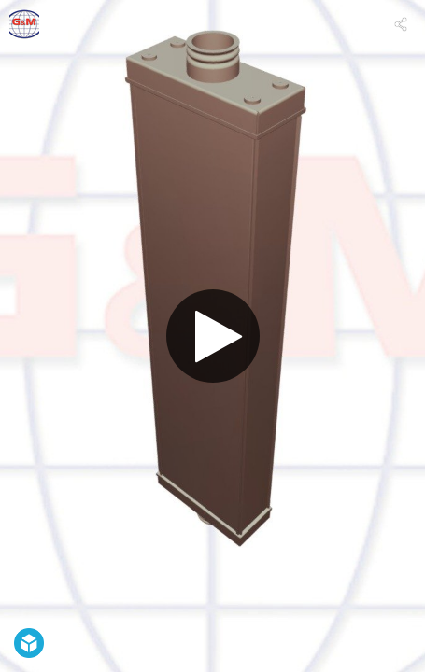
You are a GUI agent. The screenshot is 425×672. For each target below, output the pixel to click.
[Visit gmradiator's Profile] (24, 24)
